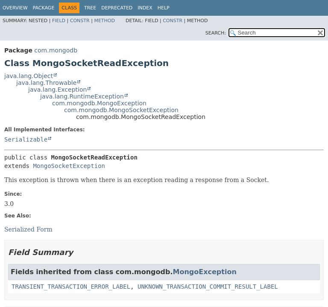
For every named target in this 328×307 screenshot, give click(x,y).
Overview (15, 8)
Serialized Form (28, 229)
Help (164, 8)
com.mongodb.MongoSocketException (121, 110)
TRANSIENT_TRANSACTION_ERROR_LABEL (71, 286)
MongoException (205, 272)
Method (104, 20)
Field (58, 20)
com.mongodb (55, 50)
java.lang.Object (28, 75)
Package (44, 8)
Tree (90, 8)
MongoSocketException (69, 165)
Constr (80, 20)
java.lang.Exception (57, 89)
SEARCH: (215, 33)
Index (145, 8)
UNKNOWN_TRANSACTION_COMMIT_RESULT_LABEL (208, 286)
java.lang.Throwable (46, 82)
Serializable (25, 139)
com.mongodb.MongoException (99, 103)
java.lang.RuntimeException (82, 96)
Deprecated (116, 8)
